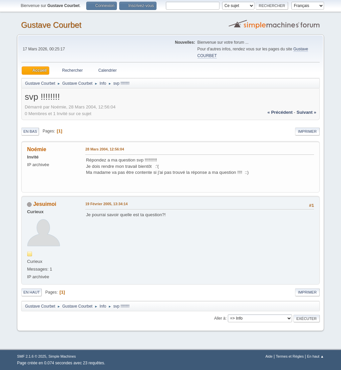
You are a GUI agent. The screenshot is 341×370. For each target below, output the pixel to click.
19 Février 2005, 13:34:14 (106, 204)
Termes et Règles (290, 356)
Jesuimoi (44, 204)
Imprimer (307, 131)
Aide (269, 356)
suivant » (306, 112)
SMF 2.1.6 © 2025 (31, 356)
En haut (31, 292)
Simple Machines (62, 356)
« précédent (280, 112)
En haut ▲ (315, 356)
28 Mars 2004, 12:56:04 (104, 149)
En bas (30, 131)
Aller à (219, 318)
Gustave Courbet (51, 24)
